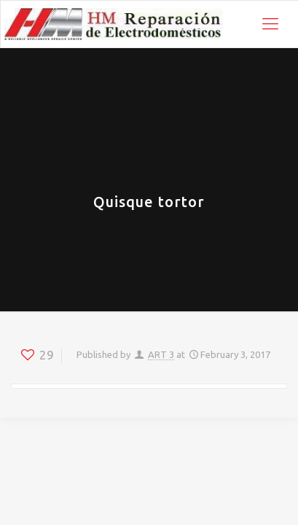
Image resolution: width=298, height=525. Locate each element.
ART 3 (161, 354)
